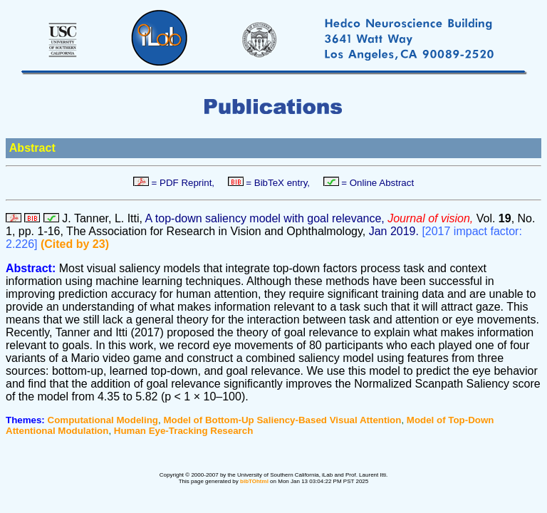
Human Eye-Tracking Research (184, 430)
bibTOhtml (254, 481)
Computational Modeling (103, 420)
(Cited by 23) (75, 244)
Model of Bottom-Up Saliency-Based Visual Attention (282, 420)
